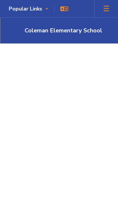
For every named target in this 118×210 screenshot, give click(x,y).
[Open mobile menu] (106, 9)
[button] (28, 9)
